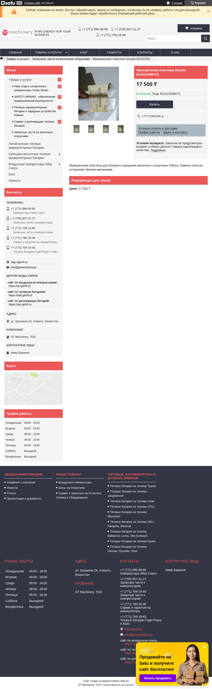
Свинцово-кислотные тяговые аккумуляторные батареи (29, 156)
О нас (175, 52)
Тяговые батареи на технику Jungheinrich (127, 493)
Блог (83, 52)
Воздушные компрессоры (75, 482)
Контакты (144, 52)
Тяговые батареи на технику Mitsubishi (127, 514)
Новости (114, 52)
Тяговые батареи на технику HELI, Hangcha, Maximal (131, 524)
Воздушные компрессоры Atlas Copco (30, 166)
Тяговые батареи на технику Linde (132, 501)
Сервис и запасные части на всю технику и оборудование (78, 495)
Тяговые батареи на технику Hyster (133, 541)
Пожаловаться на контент (118, 684)
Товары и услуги (48, 52)
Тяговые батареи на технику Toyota (133, 486)
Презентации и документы (24, 498)
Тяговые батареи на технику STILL (132, 506)
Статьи (11, 493)
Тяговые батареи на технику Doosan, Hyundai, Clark (127, 549)
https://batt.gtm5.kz (20, 295)
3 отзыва (177, 3)
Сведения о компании (21, 482)
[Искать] (205, 38)
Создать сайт (32, 3)
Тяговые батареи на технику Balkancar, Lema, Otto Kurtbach (128, 533)
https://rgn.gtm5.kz (20, 304)
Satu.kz (124, 681)
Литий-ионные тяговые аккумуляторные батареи (26, 145)
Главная (15, 52)
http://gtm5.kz (19, 262)
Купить (154, 104)
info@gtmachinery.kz (24, 267)
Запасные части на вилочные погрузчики (61, 59)
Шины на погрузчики (71, 487)
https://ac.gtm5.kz (20, 286)
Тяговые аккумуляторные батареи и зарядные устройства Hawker (35, 111)
